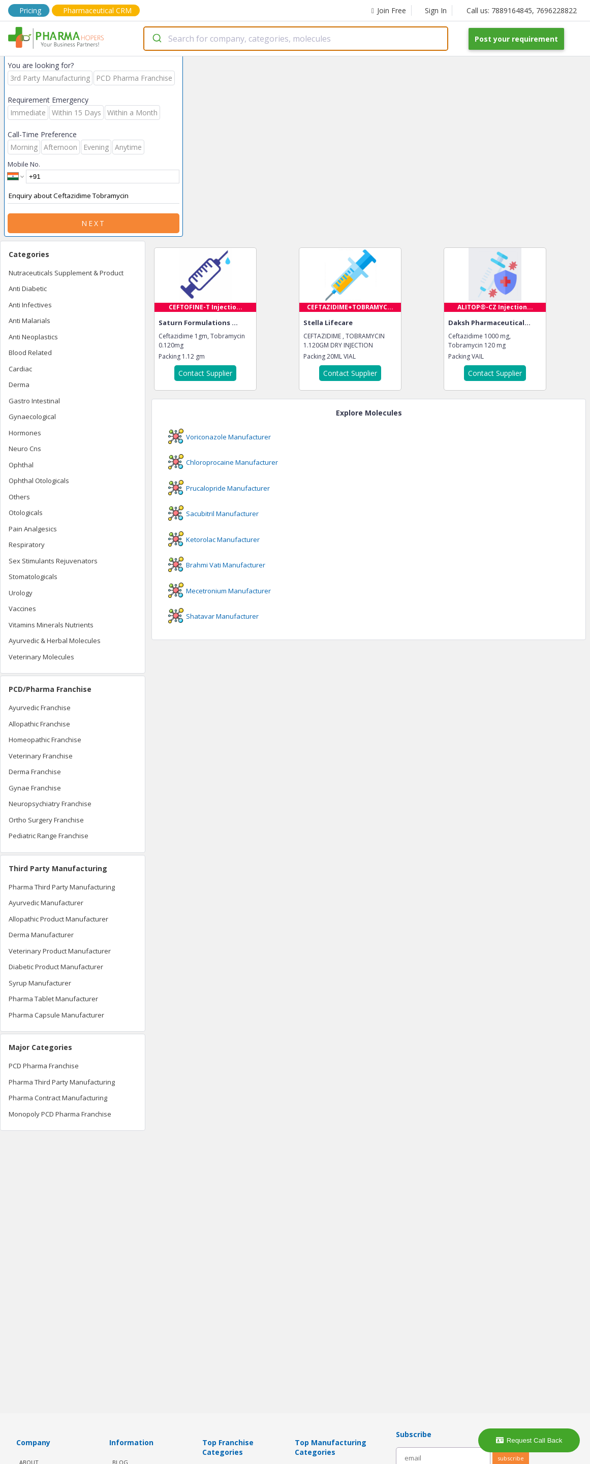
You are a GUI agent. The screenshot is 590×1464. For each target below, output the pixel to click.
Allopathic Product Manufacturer (58, 919)
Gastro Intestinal (34, 400)
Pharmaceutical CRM (97, 10)
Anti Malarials (29, 320)
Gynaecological (32, 416)
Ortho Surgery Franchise (46, 819)
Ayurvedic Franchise (40, 707)
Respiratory (27, 544)
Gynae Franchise (35, 787)
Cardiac (20, 368)
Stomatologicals (33, 576)
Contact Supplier (205, 373)
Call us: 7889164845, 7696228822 (522, 10)
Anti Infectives (30, 304)
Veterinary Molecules (41, 656)
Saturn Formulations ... (198, 322)
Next (93, 223)
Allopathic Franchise (39, 723)
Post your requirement (516, 39)
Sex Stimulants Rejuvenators (53, 560)
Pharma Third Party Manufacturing (62, 887)
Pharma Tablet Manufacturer (53, 998)
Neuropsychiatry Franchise (50, 803)
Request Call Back (529, 1440)
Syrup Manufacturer (40, 983)
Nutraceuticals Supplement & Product (66, 272)
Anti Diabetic (28, 288)
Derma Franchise (35, 771)
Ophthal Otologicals (39, 480)
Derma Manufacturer (41, 934)
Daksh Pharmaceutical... (489, 322)
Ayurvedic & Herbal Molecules (55, 640)
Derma (19, 384)
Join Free (388, 10)
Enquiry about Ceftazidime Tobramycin (93, 196)
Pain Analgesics (33, 528)
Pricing (30, 10)
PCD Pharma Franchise (44, 1065)
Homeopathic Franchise (45, 739)
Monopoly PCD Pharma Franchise (60, 1114)
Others (19, 496)
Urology (21, 592)
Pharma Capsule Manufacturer (56, 1015)
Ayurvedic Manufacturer (46, 902)
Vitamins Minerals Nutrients (51, 624)
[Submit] (156, 38)
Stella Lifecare (328, 322)
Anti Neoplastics (33, 336)
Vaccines (22, 608)
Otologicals (26, 512)
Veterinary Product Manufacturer (60, 951)
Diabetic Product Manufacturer (56, 966)
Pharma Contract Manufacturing (58, 1097)
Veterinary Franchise (41, 755)
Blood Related (30, 352)
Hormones (25, 432)
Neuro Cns (25, 448)
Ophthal (21, 464)
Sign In (436, 10)
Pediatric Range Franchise (48, 835)
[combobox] (295, 38)
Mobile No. (24, 164)
